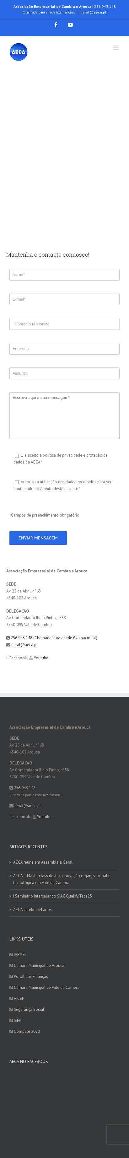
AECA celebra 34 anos (32, 909)
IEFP (17, 1020)
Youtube (41, 658)
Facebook (18, 658)
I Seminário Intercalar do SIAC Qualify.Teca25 (52, 896)
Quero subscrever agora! (31, 1106)
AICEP (19, 998)
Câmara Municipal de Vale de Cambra (46, 987)
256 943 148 (105, 6)
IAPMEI (20, 954)
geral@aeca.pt (93, 12)
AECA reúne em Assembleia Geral (43, 862)
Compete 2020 (27, 1031)
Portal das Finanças (31, 976)
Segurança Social (29, 1009)
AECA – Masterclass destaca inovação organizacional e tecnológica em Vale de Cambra (61, 879)
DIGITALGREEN (91, 1140)
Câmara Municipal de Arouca (39, 965)
